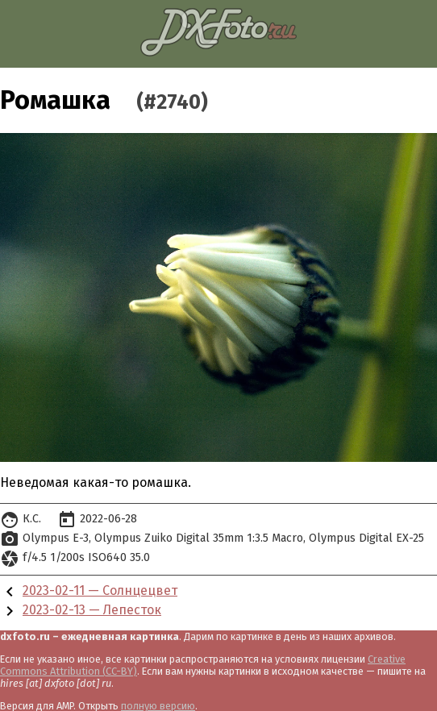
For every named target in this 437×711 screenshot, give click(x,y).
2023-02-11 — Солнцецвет (100, 590)
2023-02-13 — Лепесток (92, 609)
